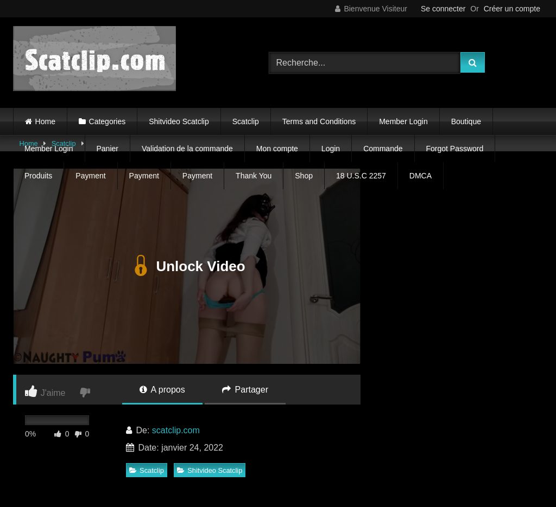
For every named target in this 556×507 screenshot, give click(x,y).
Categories (107, 121)
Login (330, 148)
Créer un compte (512, 8)
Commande (382, 148)
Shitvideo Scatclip (179, 121)
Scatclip (245, 121)
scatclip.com (176, 430)
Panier (107, 148)
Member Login (403, 121)
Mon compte (277, 148)
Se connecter (443, 8)
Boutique (466, 121)
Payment (90, 175)
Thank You (253, 175)
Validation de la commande (187, 148)
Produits (38, 175)
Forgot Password (455, 148)
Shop (304, 175)
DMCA (420, 175)
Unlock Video (186, 266)
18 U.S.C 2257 (361, 175)
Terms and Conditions (319, 121)
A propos (162, 389)
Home (45, 121)
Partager (245, 389)
